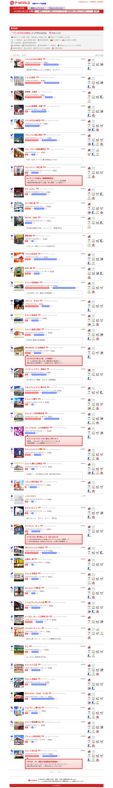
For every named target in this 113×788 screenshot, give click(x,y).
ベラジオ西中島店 (32, 482)
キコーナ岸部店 (31, 573)
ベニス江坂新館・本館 (33, 106)
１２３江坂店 (30, 77)
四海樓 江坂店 (31, 92)
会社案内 (100, 2)
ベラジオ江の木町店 (33, 120)
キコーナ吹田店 (31, 315)
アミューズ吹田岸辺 (33, 736)
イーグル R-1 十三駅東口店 (37, 616)
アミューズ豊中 (31, 399)
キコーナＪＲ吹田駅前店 (34, 413)
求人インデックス (56, 8)
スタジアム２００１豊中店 (35, 387)
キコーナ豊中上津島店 (33, 463)
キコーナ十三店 (31, 665)
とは (83, 2)
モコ (26, 646)
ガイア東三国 (30, 203)
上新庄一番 (29, 559)
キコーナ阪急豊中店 (33, 722)
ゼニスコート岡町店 (33, 588)
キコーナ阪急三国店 (33, 329)
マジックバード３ (32, 449)
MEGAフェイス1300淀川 (34, 547)
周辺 (46, 62)
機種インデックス (37, 8)
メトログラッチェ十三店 (34, 602)
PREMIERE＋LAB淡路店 (35, 347)
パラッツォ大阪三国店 (33, 135)
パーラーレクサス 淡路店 (35, 369)
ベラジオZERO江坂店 (33, 59)
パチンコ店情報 (18, 8)
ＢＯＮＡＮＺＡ (31, 508)
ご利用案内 (92, 2)
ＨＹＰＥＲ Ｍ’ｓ (32, 526)
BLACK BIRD (31, 217)
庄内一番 (28, 268)
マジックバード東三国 (33, 167)
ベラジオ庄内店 (31, 254)
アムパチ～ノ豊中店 (33, 708)
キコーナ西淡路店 (32, 282)
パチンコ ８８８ (32, 301)
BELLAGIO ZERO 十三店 (36, 693)
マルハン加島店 (31, 679)
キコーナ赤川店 (31, 751)
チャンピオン (30, 189)
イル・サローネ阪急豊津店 (35, 149)
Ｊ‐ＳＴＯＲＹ (30, 496)
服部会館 (28, 236)
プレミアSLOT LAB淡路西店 (37, 428)
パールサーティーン (33, 628)
